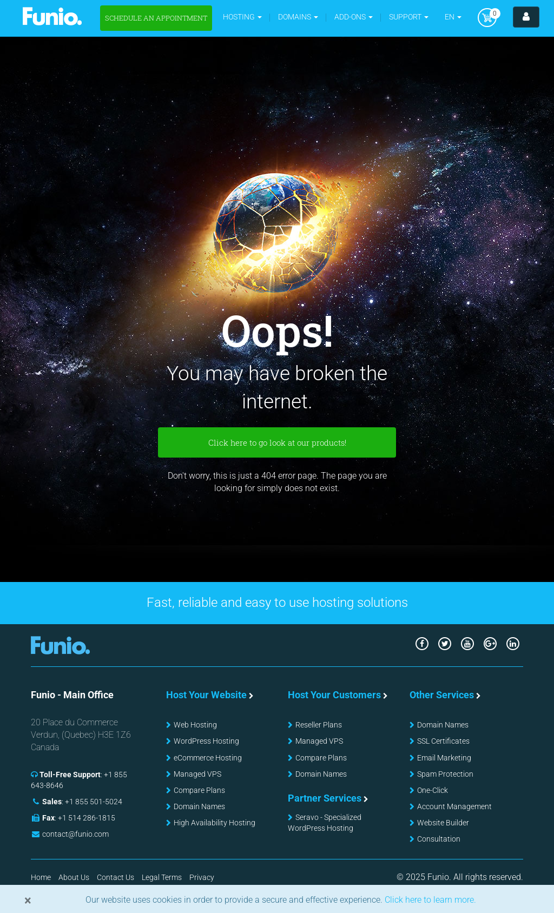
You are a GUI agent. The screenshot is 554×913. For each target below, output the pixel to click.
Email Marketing (444, 757)
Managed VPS (197, 774)
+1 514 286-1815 (86, 817)
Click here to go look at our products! (277, 442)
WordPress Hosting (206, 741)
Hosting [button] (242, 16)
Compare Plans (199, 790)
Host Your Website (206, 694)
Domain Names (199, 806)
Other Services (442, 694)
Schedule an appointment (156, 18)
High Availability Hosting (214, 822)
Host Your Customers (334, 694)
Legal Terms (162, 877)
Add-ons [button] (353, 16)
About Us (73, 877)
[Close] (27, 900)
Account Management (454, 806)
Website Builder (443, 822)
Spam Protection (445, 774)
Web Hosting (195, 724)
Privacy (201, 877)
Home (41, 877)
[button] (298, 17)
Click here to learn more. (429, 900)
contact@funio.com (75, 834)
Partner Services (324, 798)
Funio (52, 16)
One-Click (432, 790)
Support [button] (408, 16)
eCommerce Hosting (208, 757)
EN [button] (453, 16)
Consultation (438, 839)
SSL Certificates (443, 741)
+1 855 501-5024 (93, 801)
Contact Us (115, 877)
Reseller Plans (318, 724)
